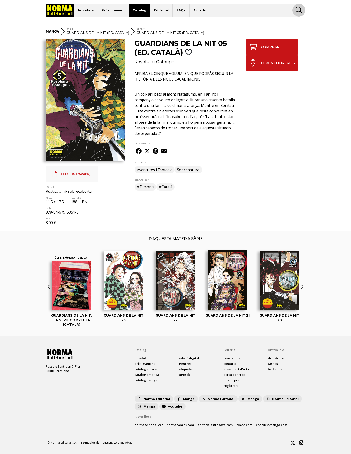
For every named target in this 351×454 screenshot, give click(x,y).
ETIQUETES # (142, 179)
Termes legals (90, 443)
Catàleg (139, 10)
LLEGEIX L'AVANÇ (68, 174)
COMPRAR (262, 47)
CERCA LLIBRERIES (270, 63)
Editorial (161, 10)
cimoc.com (244, 425)
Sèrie (70, 29)
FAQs (181, 10)
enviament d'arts (236, 369)
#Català (165, 186)
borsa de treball (235, 375)
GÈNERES (140, 162)
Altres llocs (143, 416)
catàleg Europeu (147, 369)
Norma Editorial (153, 399)
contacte (230, 364)
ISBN (48, 208)
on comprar (232, 380)
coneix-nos (231, 358)
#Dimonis (145, 186)
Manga (185, 399)
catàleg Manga (146, 380)
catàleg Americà (147, 375)
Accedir (199, 10)
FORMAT (50, 187)
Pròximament (113, 10)
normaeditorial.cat (149, 425)
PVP (48, 218)
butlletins (275, 369)
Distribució (276, 350)
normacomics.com (180, 425)
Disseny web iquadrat (117, 443)
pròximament (145, 364)
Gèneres (185, 364)
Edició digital (189, 358)
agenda (185, 375)
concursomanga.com (271, 425)
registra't (230, 386)
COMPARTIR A (142, 143)
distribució (276, 358)
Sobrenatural (188, 169)
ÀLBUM (140, 29)
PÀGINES (76, 197)
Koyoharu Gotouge (154, 61)
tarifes (273, 364)
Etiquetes (186, 369)
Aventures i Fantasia (154, 169)
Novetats (86, 10)
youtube (172, 406)
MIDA (49, 197)
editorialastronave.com (215, 425)
